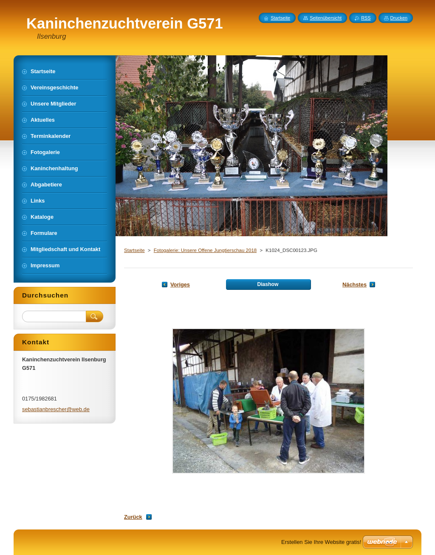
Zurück (133, 517)
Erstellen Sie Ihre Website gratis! (321, 542)
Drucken (399, 17)
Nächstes (354, 284)
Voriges (180, 284)
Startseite (134, 250)
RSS (365, 17)
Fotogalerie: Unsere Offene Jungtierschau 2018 (205, 250)
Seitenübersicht (326, 17)
